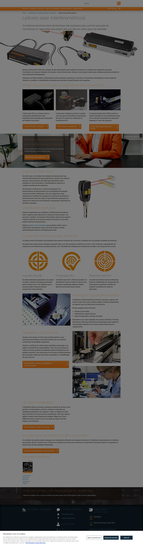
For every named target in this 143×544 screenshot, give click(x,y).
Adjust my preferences (94, 541)
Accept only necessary (111, 541)
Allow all (126, 541)
